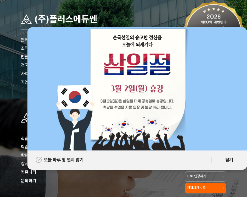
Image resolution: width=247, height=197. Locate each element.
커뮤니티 (28, 172)
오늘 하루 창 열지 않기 (59, 160)
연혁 (25, 40)
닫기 (229, 160)
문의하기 (28, 180)
